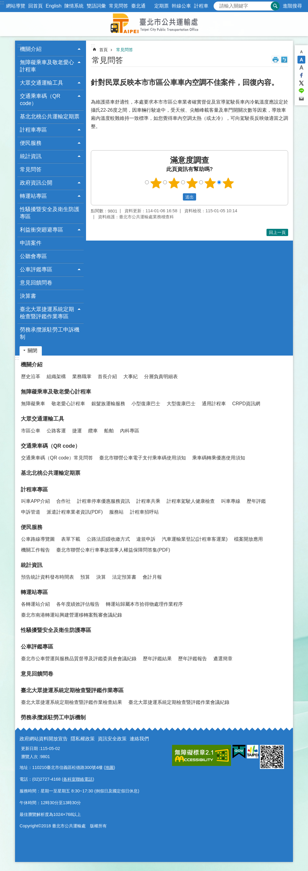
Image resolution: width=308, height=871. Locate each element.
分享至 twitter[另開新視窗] (301, 83)
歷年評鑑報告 (192, 658)
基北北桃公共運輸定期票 (49, 117)
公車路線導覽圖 (38, 539)
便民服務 (31, 527)
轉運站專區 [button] (33, 196)
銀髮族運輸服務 (108, 403)
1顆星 (156, 183)
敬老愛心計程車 (68, 403)
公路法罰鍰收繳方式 (108, 539)
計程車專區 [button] (33, 130)
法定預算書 (124, 577)
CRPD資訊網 (246, 403)
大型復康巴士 (181, 403)
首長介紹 (107, 376)
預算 (85, 577)
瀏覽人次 (29, 756)
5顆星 (228, 183)
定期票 (161, 5)
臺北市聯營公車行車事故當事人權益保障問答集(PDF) (113, 549)
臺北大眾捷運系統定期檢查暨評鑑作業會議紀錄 (178, 702)
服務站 (116, 512)
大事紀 (130, 376)
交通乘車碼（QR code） (50, 446)
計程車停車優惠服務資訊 (103, 501)
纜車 (93, 430)
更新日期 (29, 748)
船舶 (109, 430)
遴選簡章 (223, 658)
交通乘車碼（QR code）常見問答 (57, 457)
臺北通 (138, 5)
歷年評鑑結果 (157, 658)
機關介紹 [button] (31, 49)
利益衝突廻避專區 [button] (41, 230)
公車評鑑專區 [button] (36, 269)
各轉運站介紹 (35, 604)
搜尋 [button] (275, 6)
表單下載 (70, 539)
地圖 (109, 767)
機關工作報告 (35, 549)
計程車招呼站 (144, 512)
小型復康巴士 (145, 403)
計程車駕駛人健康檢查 (191, 501)
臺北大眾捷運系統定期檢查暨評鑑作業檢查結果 (71, 702)
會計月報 (152, 577)
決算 (101, 577)
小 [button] (301, 52)
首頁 (103, 49)
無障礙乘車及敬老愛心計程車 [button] (47, 66)
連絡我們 (139, 738)
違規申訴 (146, 539)
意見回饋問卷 (36, 283)
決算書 (28, 296)
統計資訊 (31, 565)
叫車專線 (230, 501)
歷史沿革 (30, 376)
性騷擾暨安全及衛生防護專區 (49, 212)
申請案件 (31, 243)
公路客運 (56, 430)
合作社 (63, 501)
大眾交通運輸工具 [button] (41, 83)
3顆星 (192, 183)
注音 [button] (284, 60)
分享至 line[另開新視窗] (301, 91)
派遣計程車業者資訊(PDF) (75, 512)
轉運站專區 (34, 592)
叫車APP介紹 (35, 501)
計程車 (201, 5)
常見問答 (118, 5)
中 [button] (301, 60)
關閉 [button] (32, 350)
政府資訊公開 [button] (36, 183)
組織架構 (56, 376)
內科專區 (129, 430)
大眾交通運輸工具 (42, 419)
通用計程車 (214, 403)
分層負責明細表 (161, 376)
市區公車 (30, 430)
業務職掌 (81, 376)
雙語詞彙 (96, 5)
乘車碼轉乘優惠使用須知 (218, 457)
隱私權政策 (83, 738)
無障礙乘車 (33, 403)
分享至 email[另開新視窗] (301, 99)
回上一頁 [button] (277, 232)
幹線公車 (181, 5)
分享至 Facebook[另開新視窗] (301, 75)
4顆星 (210, 183)
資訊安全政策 (112, 738)
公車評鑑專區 (37, 647)
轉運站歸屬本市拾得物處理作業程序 (144, 604)
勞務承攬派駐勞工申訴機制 (49, 333)
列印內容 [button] (275, 60)
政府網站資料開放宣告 (44, 738)
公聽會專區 (33, 256)
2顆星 (174, 183)
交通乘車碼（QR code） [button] (40, 99)
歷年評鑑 (256, 501)
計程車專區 (34, 490)
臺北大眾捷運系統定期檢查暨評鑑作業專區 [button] (47, 312)
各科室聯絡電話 (78, 779)
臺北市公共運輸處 (154, 24)
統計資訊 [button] (31, 156)
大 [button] (301, 67)
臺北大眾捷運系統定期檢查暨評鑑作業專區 (72, 690)
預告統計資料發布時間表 (47, 577)
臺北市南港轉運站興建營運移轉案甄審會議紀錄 (71, 614)
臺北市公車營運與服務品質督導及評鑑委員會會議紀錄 (79, 658)
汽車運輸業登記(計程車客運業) (195, 539)
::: (2, 2)
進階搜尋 (292, 5)
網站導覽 (15, 5)
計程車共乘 (148, 501)
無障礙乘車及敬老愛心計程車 (56, 392)
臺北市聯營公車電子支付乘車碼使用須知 (142, 457)
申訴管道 (30, 512)
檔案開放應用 (248, 539)
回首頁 (35, 5)
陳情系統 (74, 5)
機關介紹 (31, 365)
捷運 (77, 430)
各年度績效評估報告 (78, 604)
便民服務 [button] (31, 143)
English (53, 5)
